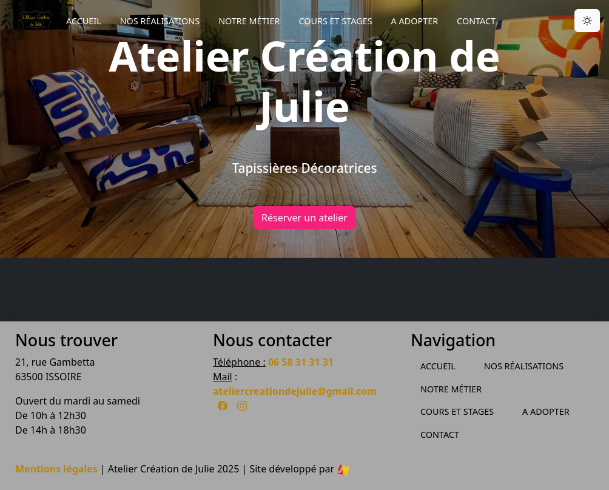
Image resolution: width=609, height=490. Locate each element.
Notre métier (249, 21)
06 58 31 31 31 (301, 362)
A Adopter (415, 21)
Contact (476, 21)
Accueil (83, 21)
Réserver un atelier (304, 217)
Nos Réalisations (160, 21)
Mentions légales (56, 468)
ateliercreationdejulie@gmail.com (295, 391)
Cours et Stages (335, 21)
